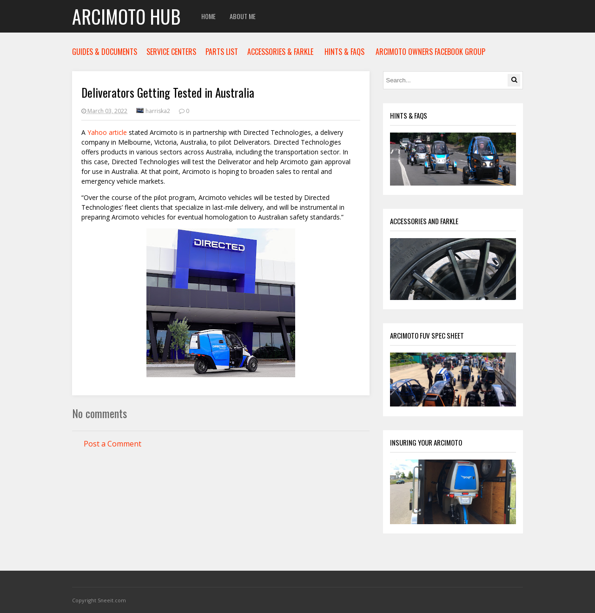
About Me (243, 16)
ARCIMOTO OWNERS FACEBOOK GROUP (430, 51)
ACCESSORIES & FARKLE (280, 51)
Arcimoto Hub (126, 16)
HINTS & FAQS (344, 51)
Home (208, 16)
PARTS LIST (221, 51)
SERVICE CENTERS (171, 51)
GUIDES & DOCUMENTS (104, 51)
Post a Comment (112, 444)
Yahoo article (107, 132)
